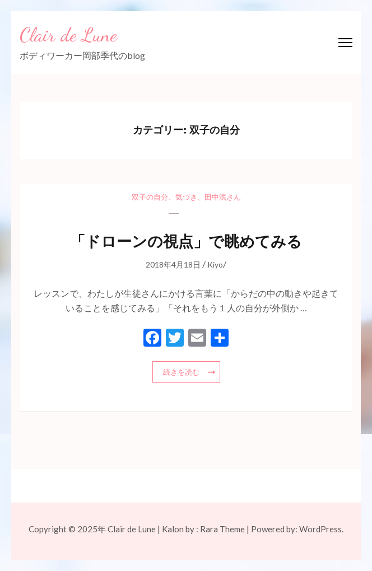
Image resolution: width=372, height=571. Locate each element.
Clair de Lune (68, 35)
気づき (186, 196)
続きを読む (181, 371)
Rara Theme (222, 529)
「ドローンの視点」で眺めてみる (186, 241)
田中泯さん (222, 196)
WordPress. (321, 529)
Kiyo (215, 264)
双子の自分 (150, 196)
